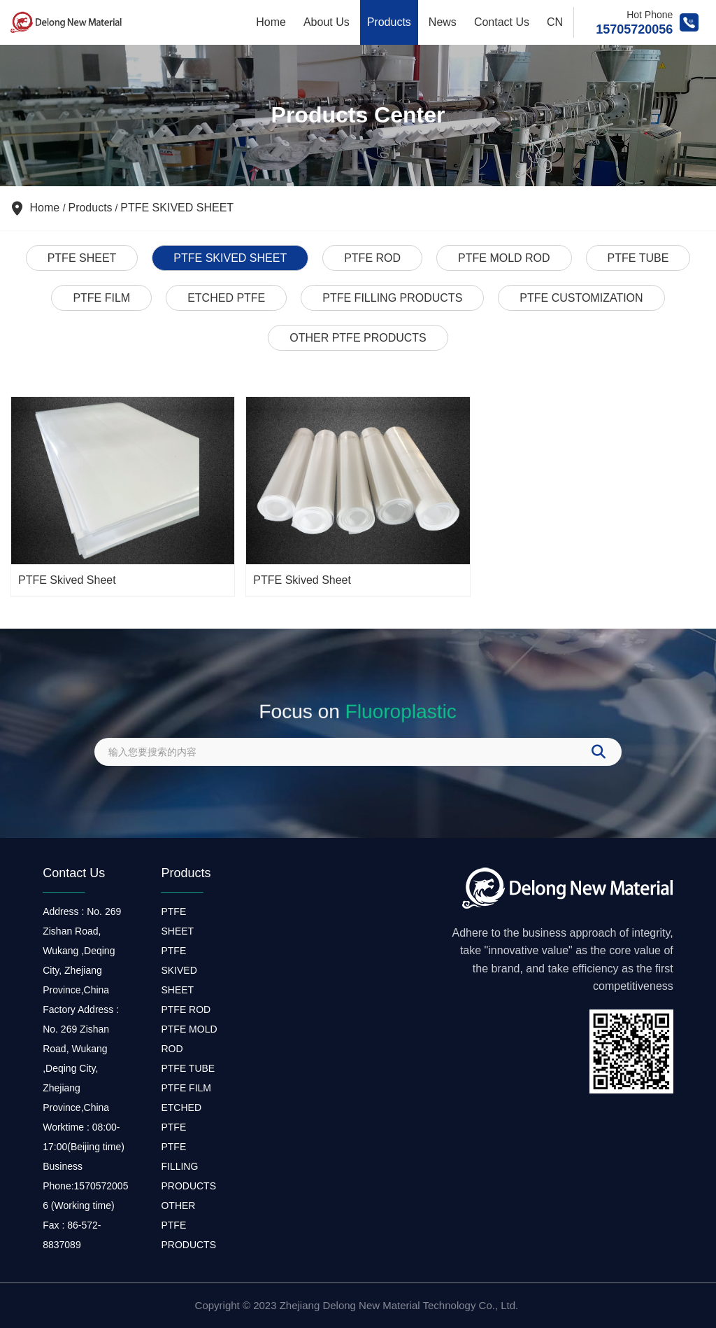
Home (271, 22)
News (443, 22)
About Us (326, 22)
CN (555, 22)
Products (389, 22)
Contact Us (501, 22)
